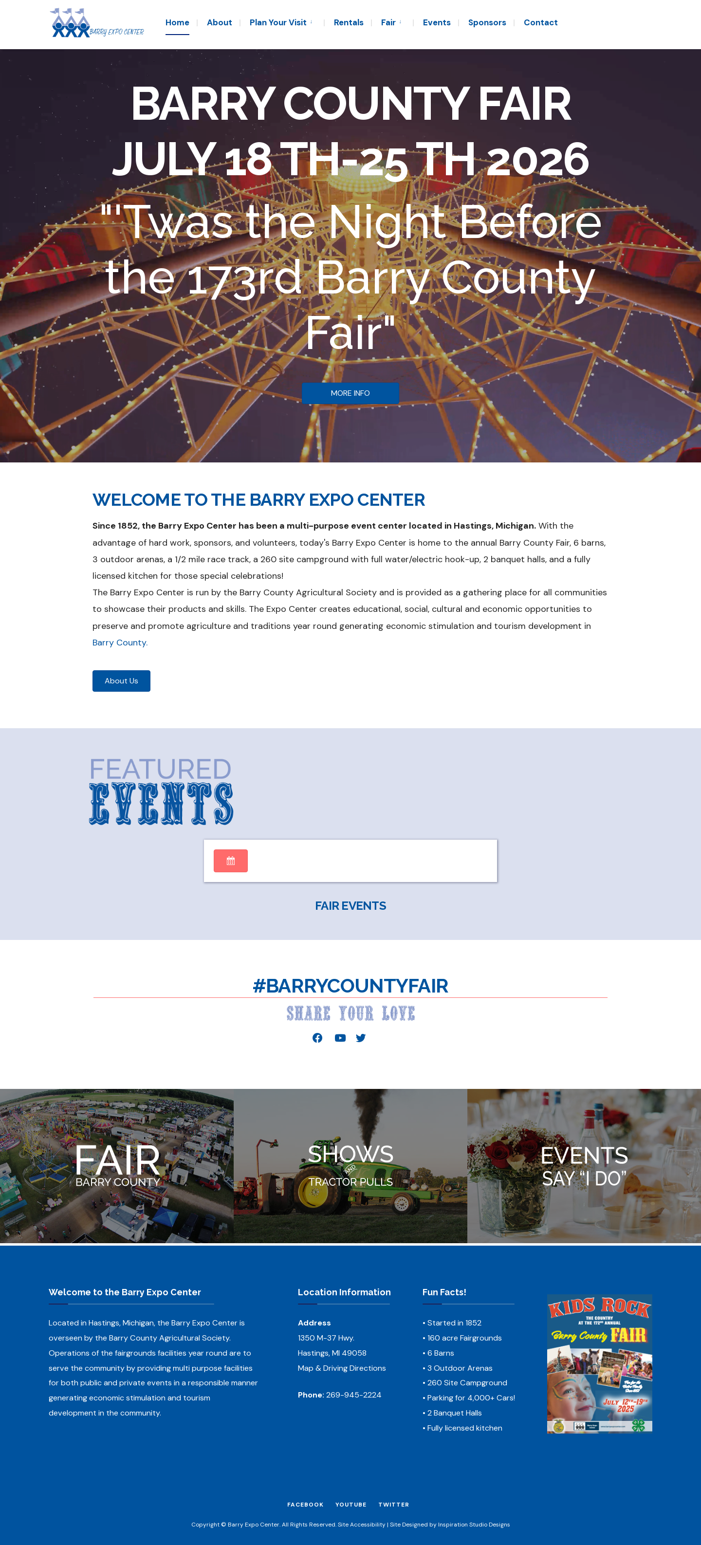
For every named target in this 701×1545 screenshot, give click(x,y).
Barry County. (120, 642)
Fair (388, 22)
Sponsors (487, 22)
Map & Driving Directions (342, 1368)
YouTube (351, 1504)
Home (177, 22)
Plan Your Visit (278, 22)
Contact (541, 22)
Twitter (393, 1504)
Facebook (305, 1504)
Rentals (349, 22)
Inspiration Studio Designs (474, 1524)
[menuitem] (282, 22)
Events (437, 22)
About (219, 22)
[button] (350, 393)
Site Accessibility (362, 1524)
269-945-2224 (354, 1395)
